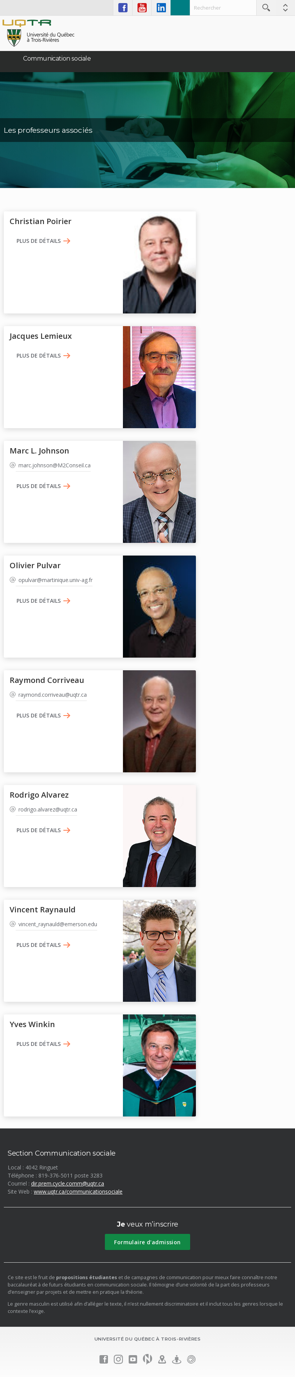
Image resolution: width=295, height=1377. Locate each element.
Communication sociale (57, 58)
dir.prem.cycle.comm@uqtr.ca (67, 1183)
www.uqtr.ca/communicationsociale (78, 1191)
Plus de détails (39, 241)
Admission (180, 7)
